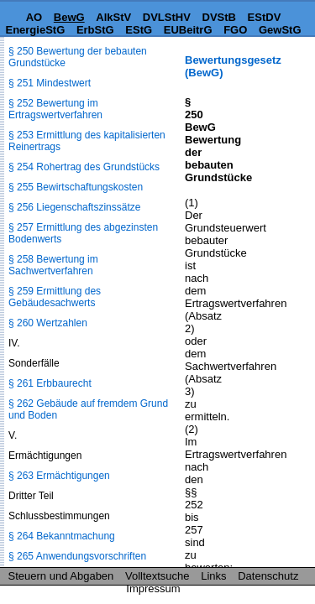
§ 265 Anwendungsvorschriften (77, 556)
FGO (235, 29)
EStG (138, 29)
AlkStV (113, 17)
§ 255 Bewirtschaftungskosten (75, 187)
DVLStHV (167, 17)
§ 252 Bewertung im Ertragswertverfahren (55, 109)
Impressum (153, 588)
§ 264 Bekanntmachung (61, 536)
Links (213, 576)
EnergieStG (35, 29)
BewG (69, 17)
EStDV (264, 17)
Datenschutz (268, 576)
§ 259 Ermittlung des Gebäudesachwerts (54, 297)
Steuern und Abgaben (61, 576)
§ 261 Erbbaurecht (50, 383)
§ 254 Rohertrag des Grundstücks (84, 167)
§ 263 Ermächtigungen (59, 476)
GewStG (280, 29)
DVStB (219, 17)
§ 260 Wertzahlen (47, 323)
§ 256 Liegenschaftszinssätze (74, 207)
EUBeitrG (188, 29)
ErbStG (95, 29)
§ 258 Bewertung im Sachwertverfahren (53, 265)
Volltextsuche (157, 576)
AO (34, 17)
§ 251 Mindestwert (49, 83)
